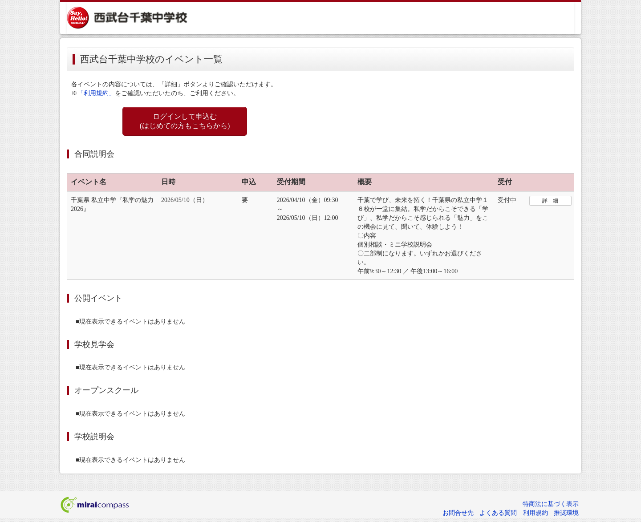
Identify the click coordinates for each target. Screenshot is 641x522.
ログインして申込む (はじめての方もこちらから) (185, 121)
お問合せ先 (458, 513)
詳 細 (550, 201)
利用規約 (535, 513)
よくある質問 (498, 513)
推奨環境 (566, 513)
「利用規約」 (96, 93)
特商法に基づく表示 (551, 504)
